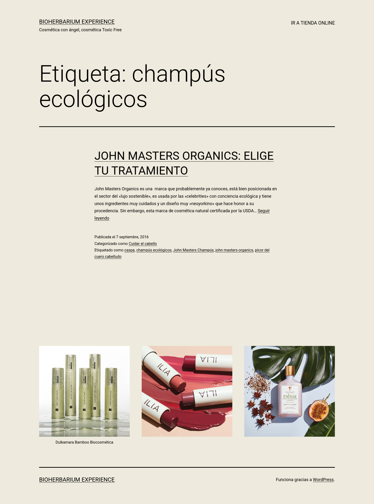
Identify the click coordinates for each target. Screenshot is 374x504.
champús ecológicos (153, 250)
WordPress (323, 479)
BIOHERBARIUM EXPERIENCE (77, 21)
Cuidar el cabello (143, 243)
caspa (129, 250)
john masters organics (234, 250)
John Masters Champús (193, 250)
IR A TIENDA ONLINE (313, 23)
